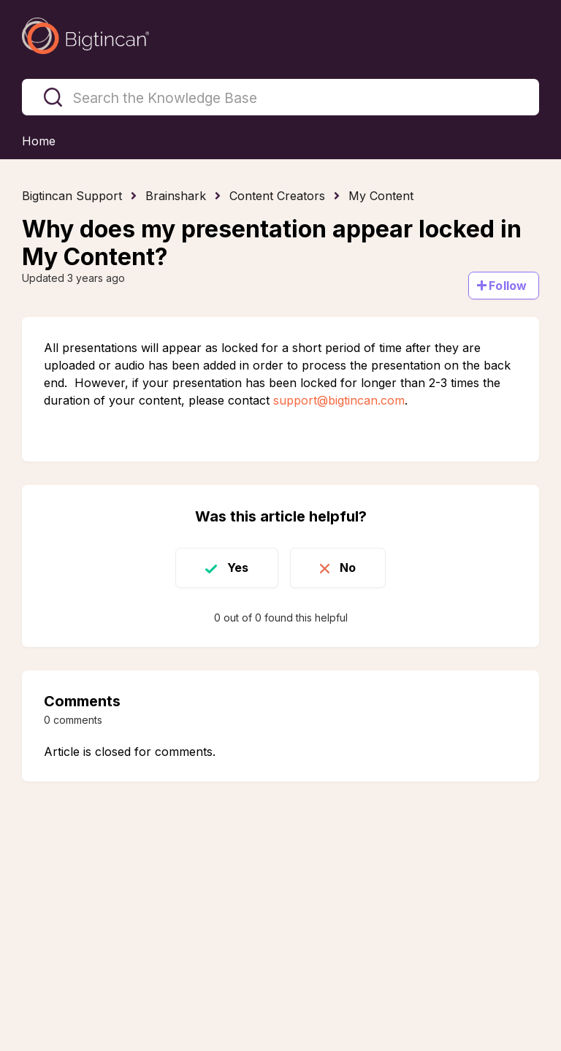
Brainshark (175, 195)
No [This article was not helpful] (348, 567)
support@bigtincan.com (339, 400)
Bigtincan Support (72, 195)
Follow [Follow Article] (508, 285)
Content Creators (277, 195)
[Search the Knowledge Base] (280, 97)
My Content (380, 195)
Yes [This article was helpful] (237, 567)
